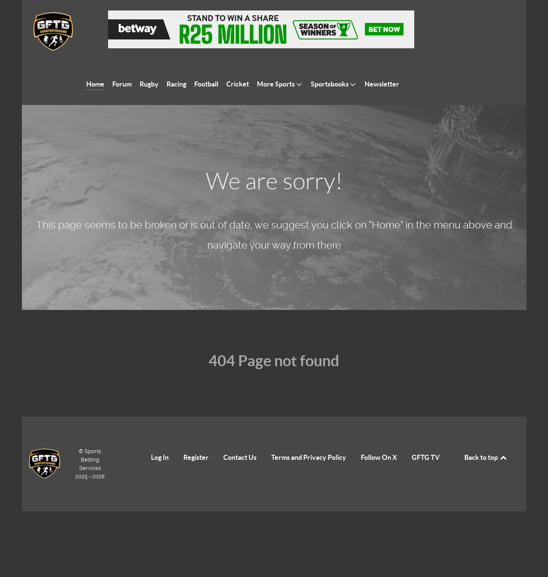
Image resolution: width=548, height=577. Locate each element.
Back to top (486, 457)
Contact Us (240, 457)
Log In (160, 457)
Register (196, 457)
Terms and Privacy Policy (308, 457)
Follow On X (379, 457)
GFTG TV (425, 457)
